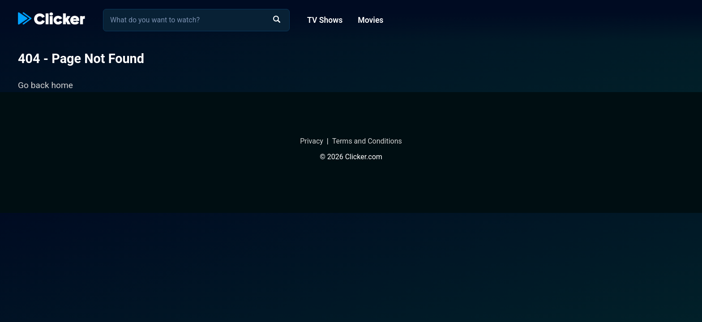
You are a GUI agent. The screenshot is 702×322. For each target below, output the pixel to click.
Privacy (311, 141)
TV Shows (324, 20)
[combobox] (196, 20)
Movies (370, 20)
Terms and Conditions (367, 141)
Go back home (45, 85)
